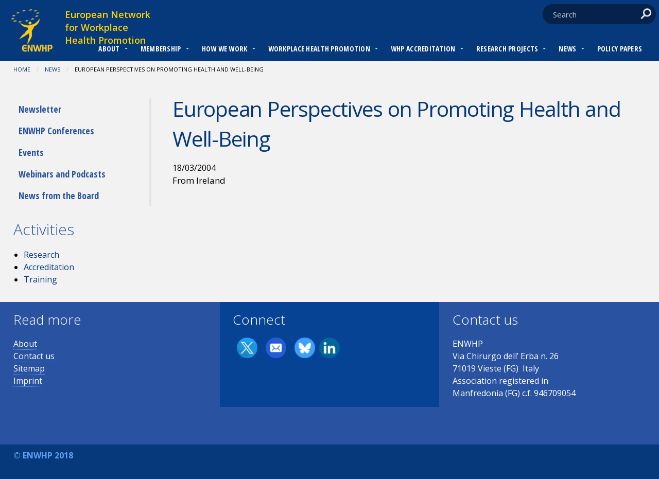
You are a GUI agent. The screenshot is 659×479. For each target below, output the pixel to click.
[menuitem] (109, 50)
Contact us (34, 356)
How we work (225, 49)
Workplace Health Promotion (319, 49)
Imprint (27, 380)
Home (21, 69)
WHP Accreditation (423, 49)
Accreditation (49, 267)
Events (31, 152)
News (567, 49)
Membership (161, 49)
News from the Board (59, 195)
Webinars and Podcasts (62, 174)
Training (40, 279)
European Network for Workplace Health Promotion (107, 27)
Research (41, 254)
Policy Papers (620, 49)
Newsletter (40, 109)
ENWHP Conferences (56, 131)
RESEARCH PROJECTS (507, 49)
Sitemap (29, 368)
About (108, 49)
